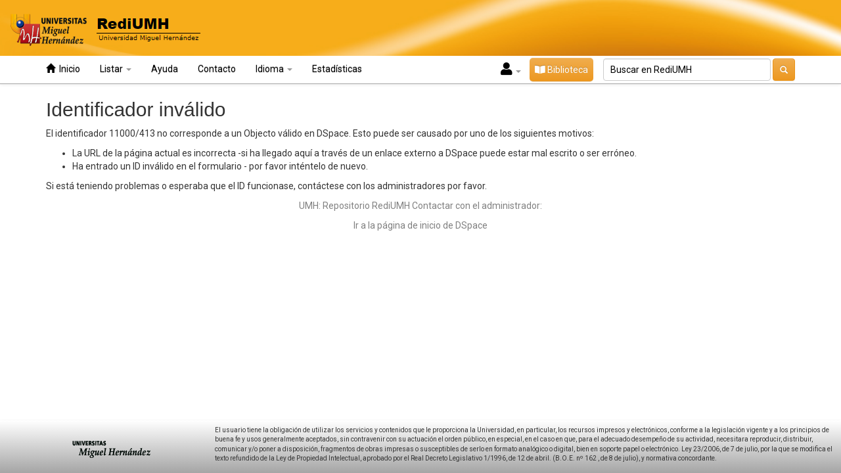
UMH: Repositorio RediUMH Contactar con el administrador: (420, 205)
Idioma (274, 69)
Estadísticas (337, 69)
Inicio (63, 68)
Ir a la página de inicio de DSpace (420, 225)
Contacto (217, 69)
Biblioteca (561, 69)
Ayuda (164, 69)
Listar (115, 69)
